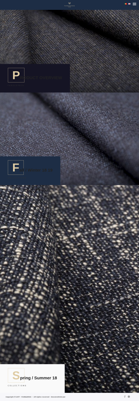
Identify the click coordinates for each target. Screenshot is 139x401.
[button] (134, 4)
